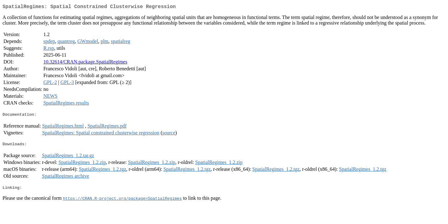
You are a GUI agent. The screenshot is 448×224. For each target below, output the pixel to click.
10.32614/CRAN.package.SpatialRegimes (85, 63)
